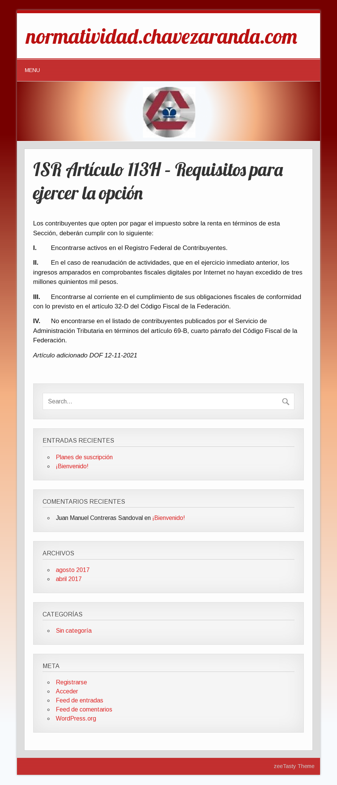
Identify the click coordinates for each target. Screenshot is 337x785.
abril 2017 (69, 579)
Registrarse (71, 682)
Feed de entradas (79, 700)
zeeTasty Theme (294, 766)
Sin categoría (74, 630)
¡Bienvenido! (72, 466)
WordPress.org (76, 718)
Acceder (67, 691)
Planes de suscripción (84, 457)
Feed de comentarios (84, 709)
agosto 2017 (73, 570)
